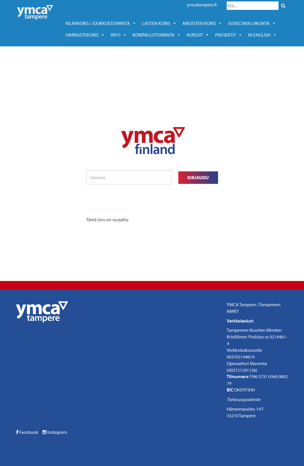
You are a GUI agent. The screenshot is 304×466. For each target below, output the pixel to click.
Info (119, 35)
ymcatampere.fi (202, 5)
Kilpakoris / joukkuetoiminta (101, 23)
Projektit (228, 35)
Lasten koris (159, 23)
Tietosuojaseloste (243, 399)
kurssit (198, 35)
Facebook (27, 432)
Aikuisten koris (202, 23)
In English (262, 35)
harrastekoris (85, 35)
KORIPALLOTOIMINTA (157, 35)
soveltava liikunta (252, 23)
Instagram (55, 432)
